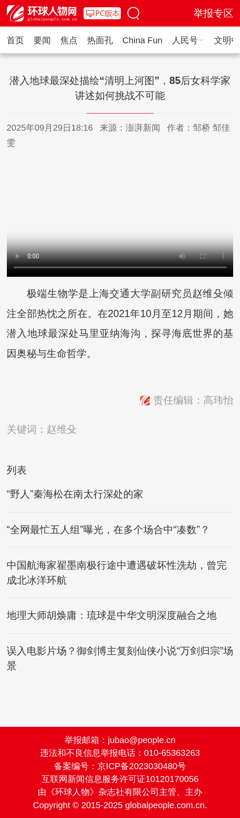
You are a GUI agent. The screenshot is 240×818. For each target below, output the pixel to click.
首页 (15, 40)
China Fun (142, 40)
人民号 (188, 40)
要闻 (42, 40)
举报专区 (213, 13)
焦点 (68, 40)
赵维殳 (62, 429)
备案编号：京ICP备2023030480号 (120, 766)
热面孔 (100, 40)
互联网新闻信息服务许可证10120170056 (120, 779)
